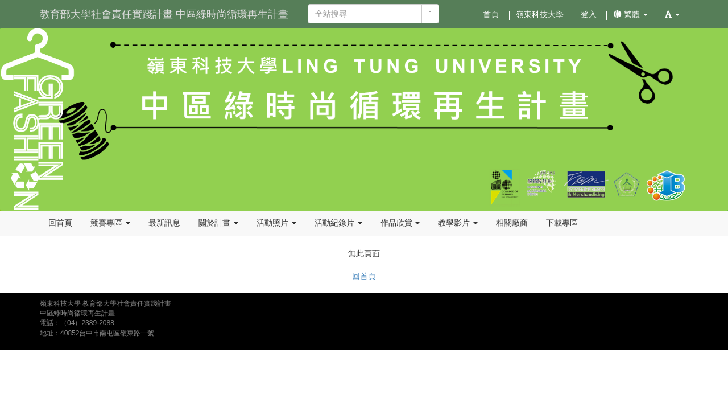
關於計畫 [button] (218, 222)
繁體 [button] (631, 14)
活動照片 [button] (276, 222)
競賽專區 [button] (110, 222)
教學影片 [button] (458, 222)
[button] (672, 14)
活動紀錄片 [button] (338, 222)
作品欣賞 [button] (400, 222)
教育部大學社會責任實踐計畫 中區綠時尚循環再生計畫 (164, 14)
